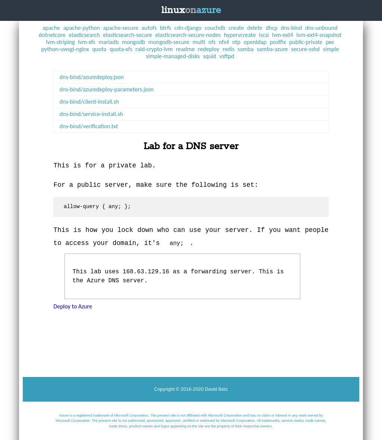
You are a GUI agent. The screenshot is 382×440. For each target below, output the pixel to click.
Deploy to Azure (72, 306)
